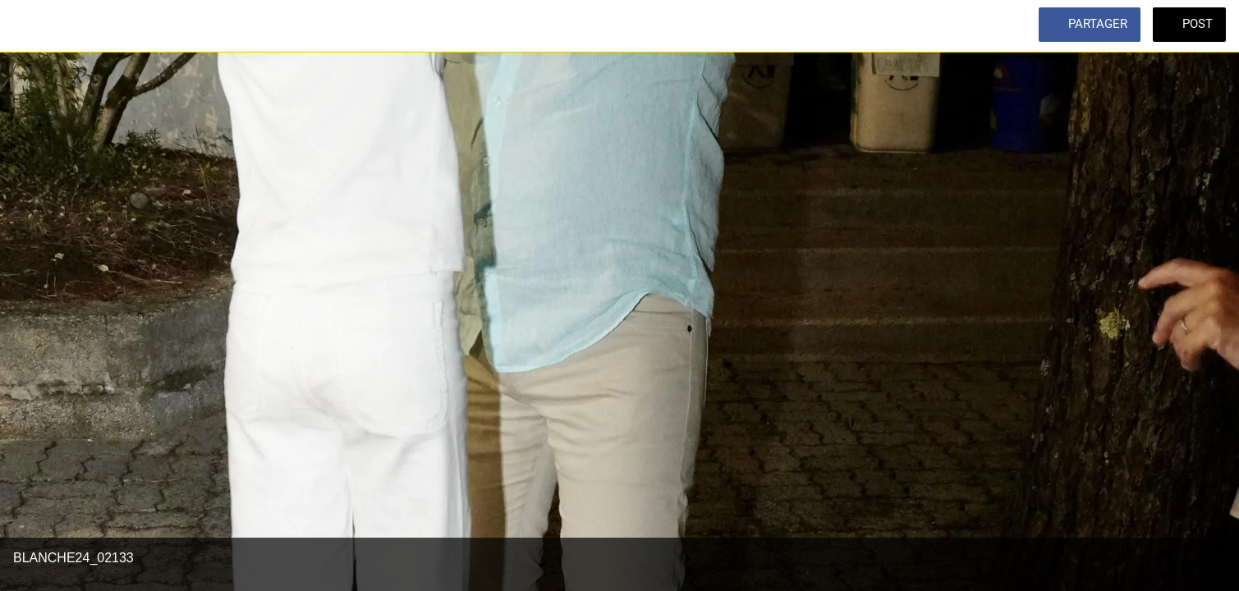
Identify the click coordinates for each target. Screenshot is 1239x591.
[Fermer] (33, 26)
